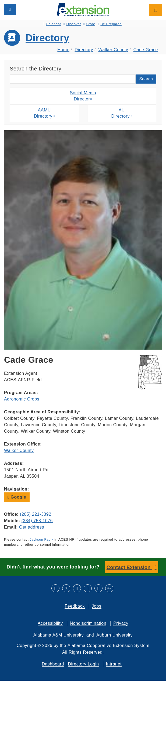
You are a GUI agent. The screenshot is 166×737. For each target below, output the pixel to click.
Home (63, 49)
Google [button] (17, 497)
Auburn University (114, 635)
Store (89, 24)
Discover (72, 24)
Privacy (120, 623)
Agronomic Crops (21, 399)
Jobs (96, 606)
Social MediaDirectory (83, 96)
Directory (47, 37)
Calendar (52, 24)
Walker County (113, 49)
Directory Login (83, 664)
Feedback (74, 606)
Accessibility (50, 623)
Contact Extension (129, 567)
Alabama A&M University (58, 635)
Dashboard (53, 664)
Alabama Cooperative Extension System (108, 645)
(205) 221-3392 (35, 514)
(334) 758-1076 (36, 520)
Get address (31, 527)
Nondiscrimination (88, 623)
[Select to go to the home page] (83, 9)
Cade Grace (145, 49)
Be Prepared (110, 24)
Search (146, 79)
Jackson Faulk (41, 539)
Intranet (114, 664)
